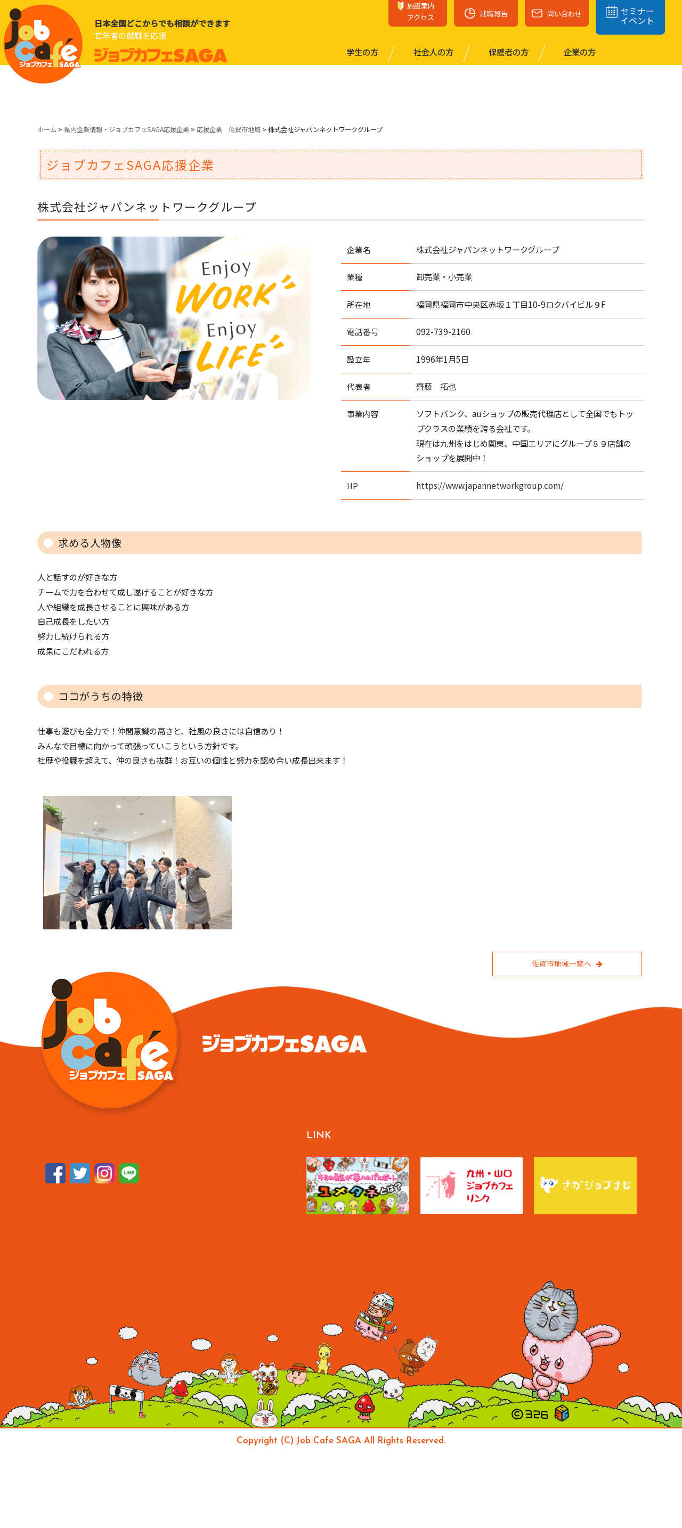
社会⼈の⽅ (432, 52)
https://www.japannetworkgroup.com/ (490, 485)
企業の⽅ (579, 52)
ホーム (46, 129)
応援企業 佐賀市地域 (229, 129)
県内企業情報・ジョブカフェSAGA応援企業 (126, 129)
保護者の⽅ (508, 52)
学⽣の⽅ (361, 52)
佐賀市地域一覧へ (567, 963)
